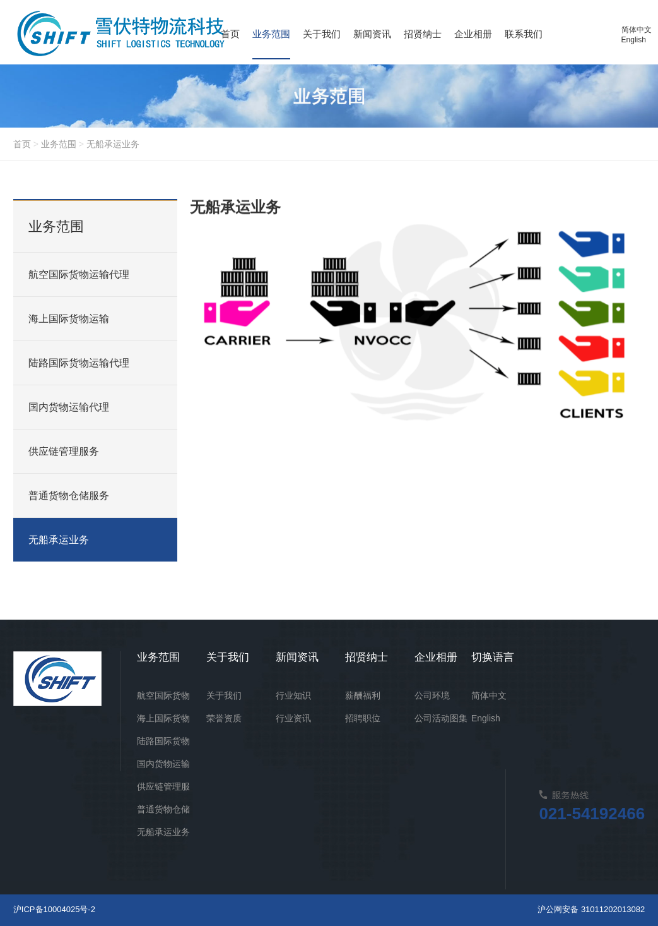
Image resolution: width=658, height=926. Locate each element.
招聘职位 (362, 718)
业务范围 (58, 144)
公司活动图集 (440, 718)
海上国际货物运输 (68, 318)
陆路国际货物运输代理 (78, 363)
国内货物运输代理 (68, 407)
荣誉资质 (224, 718)
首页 (22, 144)
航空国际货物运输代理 (78, 274)
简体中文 (636, 29)
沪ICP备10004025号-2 (54, 909)
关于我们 (224, 695)
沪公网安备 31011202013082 (591, 909)
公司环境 (432, 695)
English (633, 39)
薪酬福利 (362, 695)
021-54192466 (592, 813)
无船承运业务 (112, 144)
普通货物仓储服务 (68, 495)
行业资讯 (293, 718)
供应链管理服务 (63, 451)
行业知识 (293, 695)
